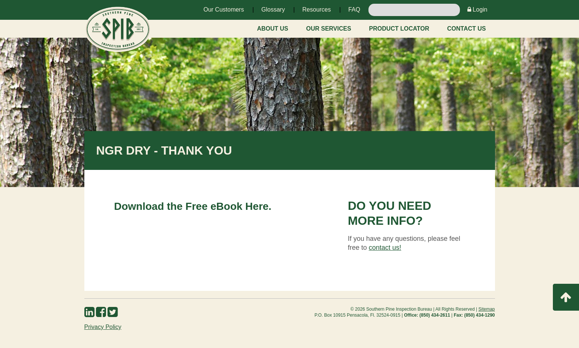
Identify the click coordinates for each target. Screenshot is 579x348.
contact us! (385, 247)
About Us (272, 28)
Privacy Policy (103, 327)
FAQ (354, 9)
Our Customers (223, 9)
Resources (316, 9)
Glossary (273, 9)
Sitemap (486, 309)
